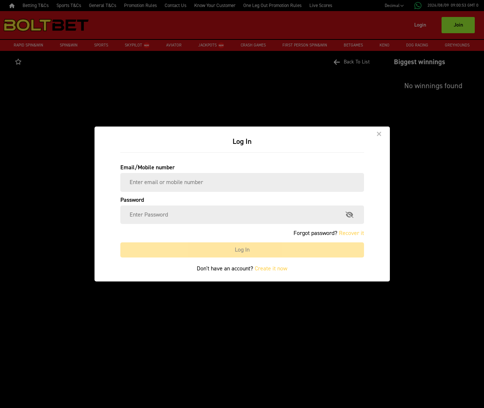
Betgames (353, 45)
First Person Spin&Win (304, 45)
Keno (384, 45)
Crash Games (253, 45)
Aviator (174, 45)
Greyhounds (457, 45)
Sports (101, 45)
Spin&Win (69, 45)
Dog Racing (417, 45)
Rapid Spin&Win (28, 45)
